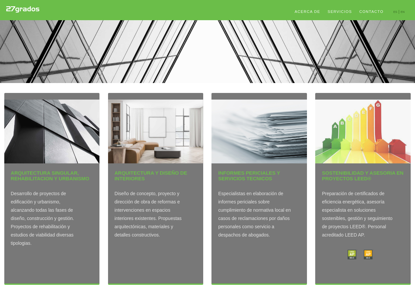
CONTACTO (371, 12)
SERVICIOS (340, 12)
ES (395, 12)
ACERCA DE (308, 12)
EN (402, 12)
